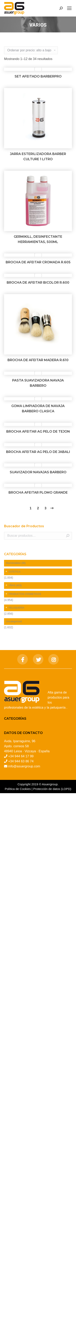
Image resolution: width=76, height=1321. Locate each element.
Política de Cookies (18, 789)
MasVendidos (16, 563)
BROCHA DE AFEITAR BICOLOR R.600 (38, 282)
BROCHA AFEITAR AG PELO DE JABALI (38, 452)
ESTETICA (14, 571)
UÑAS (15, 585)
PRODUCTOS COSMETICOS (25, 594)
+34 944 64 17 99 (20, 756)
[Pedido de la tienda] (31, 50)
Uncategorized (14, 621)
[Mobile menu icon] (69, 8)
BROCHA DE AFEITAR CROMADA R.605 (38, 262)
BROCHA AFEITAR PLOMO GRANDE (38, 492)
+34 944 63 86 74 (20, 761)
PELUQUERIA (16, 607)
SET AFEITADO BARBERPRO (38, 76)
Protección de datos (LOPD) (52, 789)
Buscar (68, 536)
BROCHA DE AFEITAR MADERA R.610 (38, 360)
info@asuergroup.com (24, 766)
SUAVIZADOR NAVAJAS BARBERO (38, 472)
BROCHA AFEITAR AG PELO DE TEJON (38, 431)
